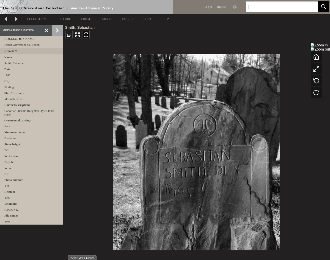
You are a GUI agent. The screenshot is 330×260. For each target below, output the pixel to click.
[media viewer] (196, 151)
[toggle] (16, 51)
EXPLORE (64, 19)
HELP (165, 19)
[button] (323, 6)
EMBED (127, 19)
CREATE (86, 19)
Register (221, 6)
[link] (310, 6)
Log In (208, 6)
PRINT (147, 19)
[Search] (276, 7)
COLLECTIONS (37, 19)
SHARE (107, 19)
